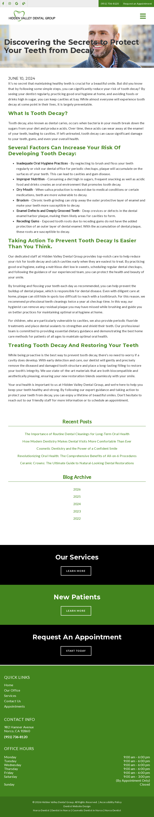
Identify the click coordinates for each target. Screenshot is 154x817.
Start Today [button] (76, 650)
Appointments (14, 706)
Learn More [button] (76, 570)
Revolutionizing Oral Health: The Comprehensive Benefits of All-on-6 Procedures (77, 456)
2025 (77, 496)
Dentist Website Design (77, 806)
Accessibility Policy (111, 802)
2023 (77, 511)
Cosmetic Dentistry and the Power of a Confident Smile (77, 448)
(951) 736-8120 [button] (110, 3)
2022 (77, 518)
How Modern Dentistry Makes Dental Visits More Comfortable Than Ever (76, 441)
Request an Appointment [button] (137, 3)
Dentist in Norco (60, 810)
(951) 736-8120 (15, 737)
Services (10, 695)
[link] (3, 3)
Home (8, 685)
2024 (77, 504)
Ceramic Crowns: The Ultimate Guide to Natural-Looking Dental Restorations (77, 463)
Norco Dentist (113, 810)
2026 (77, 489)
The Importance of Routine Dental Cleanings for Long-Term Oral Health (77, 434)
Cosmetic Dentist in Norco (87, 810)
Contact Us (12, 701)
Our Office (12, 690)
